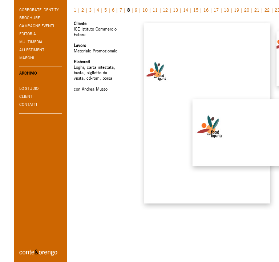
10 (144, 10)
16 (206, 10)
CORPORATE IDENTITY (39, 9)
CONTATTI (28, 104)
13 (175, 10)
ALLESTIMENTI (32, 49)
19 (236, 10)
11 (155, 10)
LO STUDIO (29, 88)
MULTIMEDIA (31, 41)
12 (165, 10)
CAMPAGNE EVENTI (36, 25)
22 (267, 10)
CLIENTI (26, 96)
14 (185, 10)
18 (226, 10)
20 (246, 10)
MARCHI (26, 57)
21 (256, 10)
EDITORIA (27, 33)
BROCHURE (29, 17)
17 (216, 10)
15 (195, 10)
